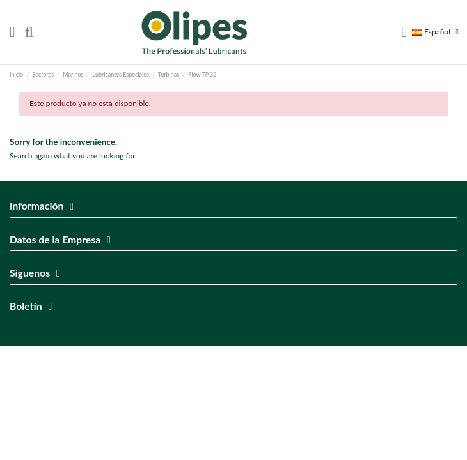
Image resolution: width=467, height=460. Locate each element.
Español (437, 31)
